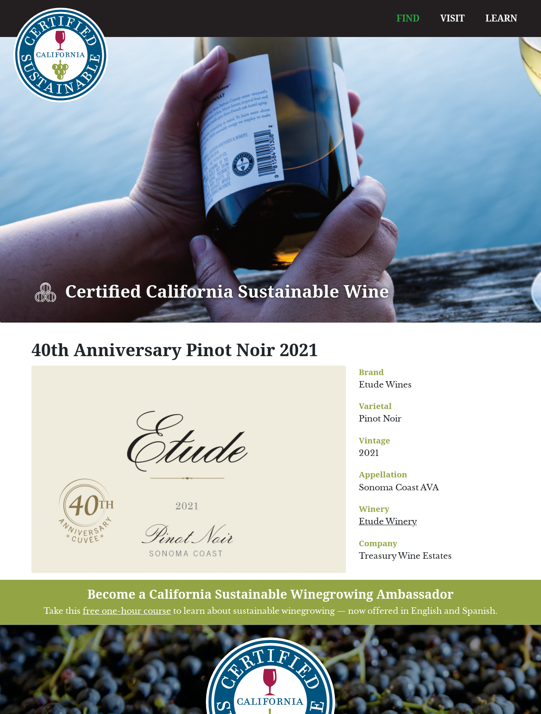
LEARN (501, 18)
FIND (408, 18)
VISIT (452, 18)
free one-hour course (127, 611)
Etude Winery (388, 521)
